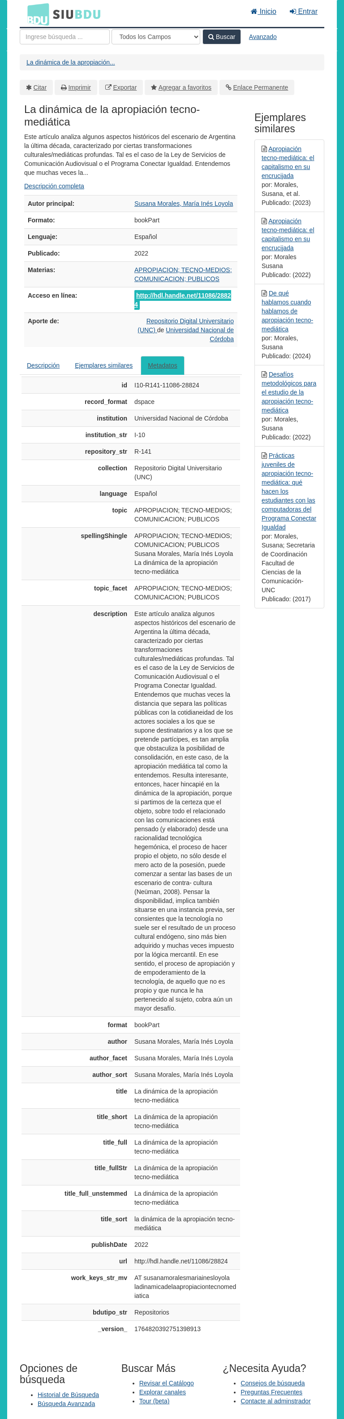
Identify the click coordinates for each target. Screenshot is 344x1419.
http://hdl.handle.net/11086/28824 (182, 300)
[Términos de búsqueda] (65, 36)
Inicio (263, 11)
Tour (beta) (154, 1401)
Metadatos (162, 365)
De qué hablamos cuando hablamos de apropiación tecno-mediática (287, 311)
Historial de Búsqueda (68, 1394)
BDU (35, 14)
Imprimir (79, 87)
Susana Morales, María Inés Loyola (183, 203)
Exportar (125, 87)
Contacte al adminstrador (275, 1401)
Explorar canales (162, 1392)
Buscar (221, 36)
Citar (40, 87)
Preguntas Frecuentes (271, 1392)
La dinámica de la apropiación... (70, 62)
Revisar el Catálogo (166, 1383)
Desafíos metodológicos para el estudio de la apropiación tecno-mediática (289, 392)
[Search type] (156, 36)
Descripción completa (54, 186)
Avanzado (263, 36)
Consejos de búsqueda (273, 1383)
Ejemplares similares (104, 365)
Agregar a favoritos (185, 87)
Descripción (43, 365)
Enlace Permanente (260, 87)
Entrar (304, 11)
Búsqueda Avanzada (66, 1403)
